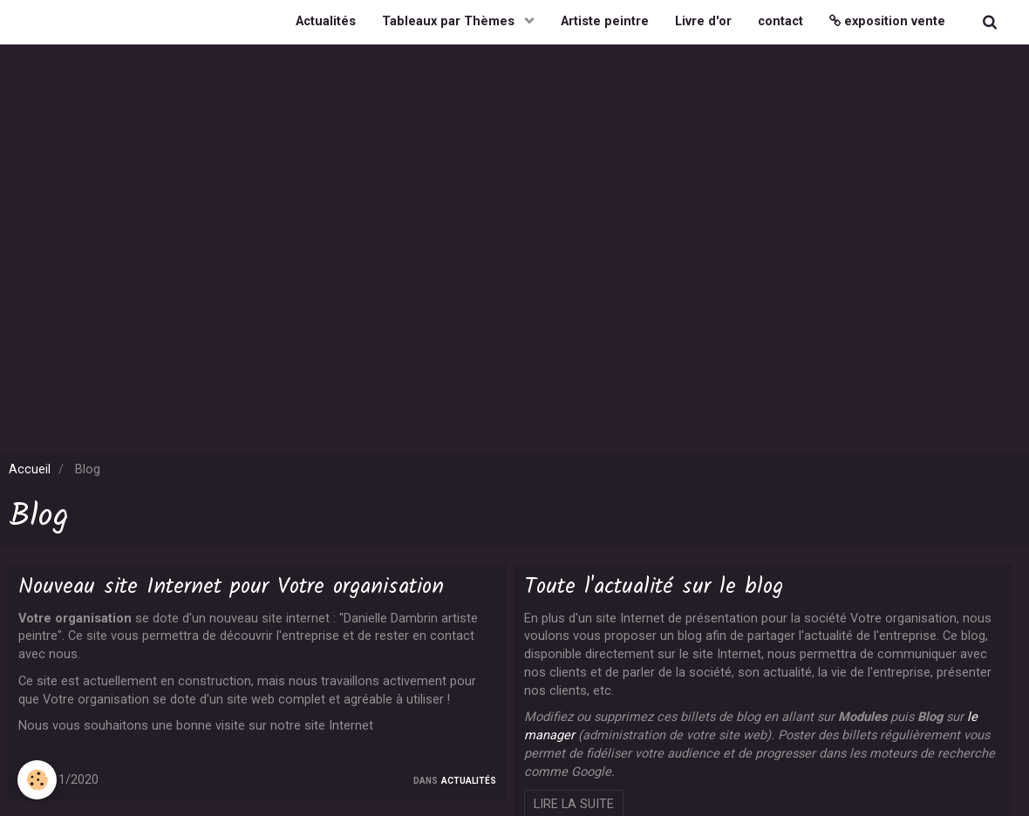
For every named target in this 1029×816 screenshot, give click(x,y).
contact (780, 21)
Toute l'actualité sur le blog (653, 587)
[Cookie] (37, 779)
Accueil (30, 469)
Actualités (326, 21)
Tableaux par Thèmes (450, 21)
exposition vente (887, 21)
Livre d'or (703, 21)
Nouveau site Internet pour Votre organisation (231, 587)
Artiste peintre (605, 21)
